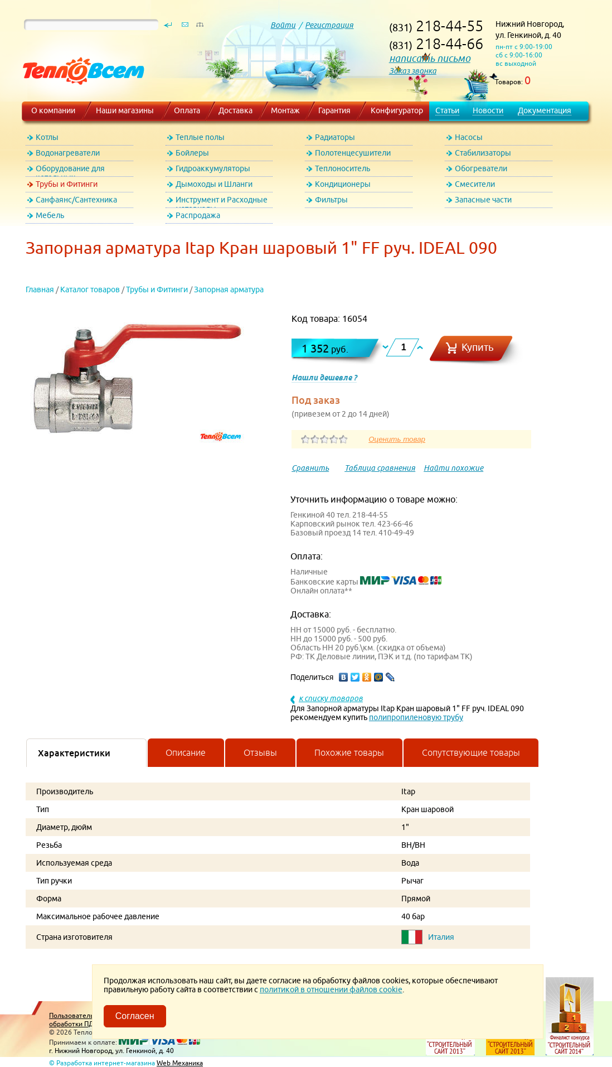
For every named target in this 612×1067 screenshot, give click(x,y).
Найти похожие (453, 468)
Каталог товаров (90, 289)
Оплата (187, 110)
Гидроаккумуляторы (213, 168)
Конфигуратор (397, 110)
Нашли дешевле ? (324, 377)
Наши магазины (125, 110)
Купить (478, 347)
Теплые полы (200, 137)
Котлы (47, 137)
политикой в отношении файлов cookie (331, 989)
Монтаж (285, 110)
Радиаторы (335, 137)
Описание (186, 752)
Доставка (235, 110)
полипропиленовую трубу (416, 717)
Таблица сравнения (379, 468)
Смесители (475, 184)
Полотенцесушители (353, 152)
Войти (282, 25)
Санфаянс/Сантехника (76, 199)
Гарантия (334, 110)
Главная (40, 289)
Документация (544, 110)
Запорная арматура (229, 289)
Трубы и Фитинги (67, 184)
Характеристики (74, 753)
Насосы (469, 137)
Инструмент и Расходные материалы (222, 201)
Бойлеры (192, 152)
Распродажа (198, 215)
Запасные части (483, 199)
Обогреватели (481, 168)
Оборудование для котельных (70, 170)
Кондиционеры (343, 184)
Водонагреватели (68, 152)
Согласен (134, 1016)
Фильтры (331, 199)
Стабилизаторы (483, 152)
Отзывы (260, 752)
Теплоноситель (342, 168)
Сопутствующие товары (471, 752)
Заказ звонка (412, 70)
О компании (53, 110)
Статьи (447, 110)
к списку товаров (331, 698)
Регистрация (329, 25)
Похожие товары (349, 752)
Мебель (50, 215)
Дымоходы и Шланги (214, 184)
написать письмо (429, 58)
